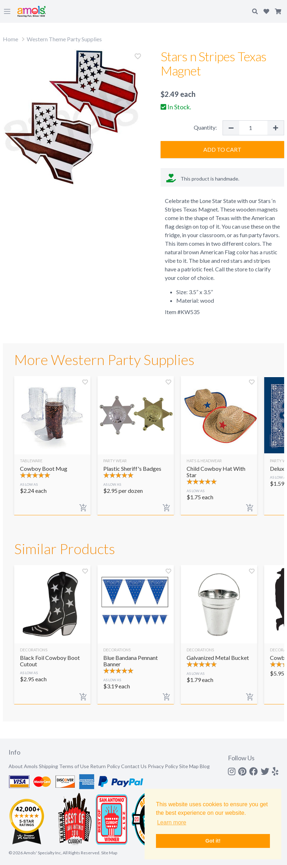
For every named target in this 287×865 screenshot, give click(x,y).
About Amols (23, 766)
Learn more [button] (171, 822)
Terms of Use (74, 766)
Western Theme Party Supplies (64, 39)
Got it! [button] (212, 841)
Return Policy (105, 766)
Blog (205, 766)
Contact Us (134, 766)
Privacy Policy (163, 766)
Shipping (48, 766)
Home (10, 39)
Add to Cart (222, 149)
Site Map (189, 766)
